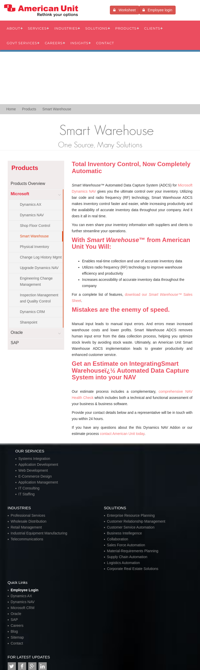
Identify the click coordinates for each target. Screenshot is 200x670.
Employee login (157, 10)
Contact (105, 43)
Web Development (33, 470)
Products (126, 28)
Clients (152, 28)
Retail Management (26, 527)
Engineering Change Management (36, 281)
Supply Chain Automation (127, 557)
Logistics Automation (123, 563)
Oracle (16, 614)
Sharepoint (28, 322)
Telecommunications (27, 539)
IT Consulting (29, 488)
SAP (14, 620)
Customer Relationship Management (136, 521)
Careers (54, 43)
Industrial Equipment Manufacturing (39, 533)
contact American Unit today (122, 434)
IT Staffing (26, 494)
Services (37, 28)
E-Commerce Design (35, 476)
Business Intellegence (124, 533)
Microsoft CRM (23, 608)
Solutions (96, 28)
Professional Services (28, 515)
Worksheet (124, 10)
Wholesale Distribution (28, 521)
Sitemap (17, 637)
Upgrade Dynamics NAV (39, 268)
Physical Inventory (34, 247)
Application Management (38, 482)
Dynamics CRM (32, 312)
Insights (79, 43)
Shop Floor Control (35, 226)
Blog (14, 631)
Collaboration (117, 539)
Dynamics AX (30, 204)
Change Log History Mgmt (41, 257)
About (13, 28)
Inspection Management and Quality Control (39, 298)
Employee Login (25, 590)
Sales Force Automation (126, 545)
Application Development (38, 464)
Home (11, 109)
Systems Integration (34, 459)
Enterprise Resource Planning (131, 515)
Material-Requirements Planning (132, 551)
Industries (66, 28)
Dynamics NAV (32, 215)
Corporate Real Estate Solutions (132, 569)
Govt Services (22, 43)
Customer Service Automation (131, 527)
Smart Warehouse (34, 236)
